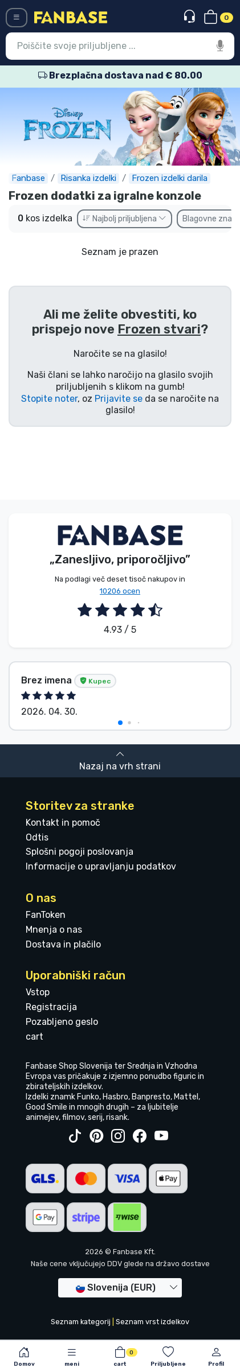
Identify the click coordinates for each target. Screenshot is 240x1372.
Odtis (37, 837)
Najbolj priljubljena (124, 219)
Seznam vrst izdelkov (152, 1321)
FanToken (46, 914)
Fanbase (28, 178)
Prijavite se (119, 398)
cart (34, 1036)
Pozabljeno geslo (62, 1021)
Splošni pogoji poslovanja (79, 851)
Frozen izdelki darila (170, 178)
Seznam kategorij (81, 1321)
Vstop (38, 992)
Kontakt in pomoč (63, 822)
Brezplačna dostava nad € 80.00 (120, 75)
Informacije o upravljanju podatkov (101, 866)
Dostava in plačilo (63, 944)
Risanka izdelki (88, 178)
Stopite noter (49, 398)
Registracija (51, 1007)
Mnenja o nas (54, 929)
